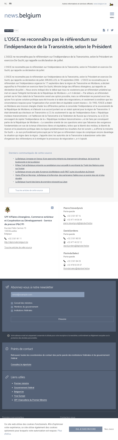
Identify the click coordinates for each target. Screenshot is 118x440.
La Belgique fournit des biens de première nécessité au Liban (41, 182)
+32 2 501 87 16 (74, 216)
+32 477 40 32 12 (74, 242)
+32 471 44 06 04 (74, 220)
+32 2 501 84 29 (74, 261)
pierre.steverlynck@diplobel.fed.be (77, 223)
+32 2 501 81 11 (15, 239)
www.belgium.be (100, 4)
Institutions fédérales (23, 310)
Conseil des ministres (23, 303)
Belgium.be (19, 391)
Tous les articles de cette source (29, 190)
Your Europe (19, 396)
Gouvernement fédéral (24, 387)
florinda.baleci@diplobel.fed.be (76, 268)
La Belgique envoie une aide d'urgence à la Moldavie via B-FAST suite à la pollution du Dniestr (54, 172)
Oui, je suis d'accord (86, 429)
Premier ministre (21, 383)
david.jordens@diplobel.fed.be (76, 246)
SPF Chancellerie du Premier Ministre (30, 400)
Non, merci (109, 429)
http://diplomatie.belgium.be (16, 242)
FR (10, 4)
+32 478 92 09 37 (74, 265)
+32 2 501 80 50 (74, 238)
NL (5, 4)
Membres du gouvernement (26, 307)
